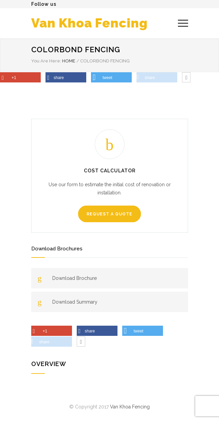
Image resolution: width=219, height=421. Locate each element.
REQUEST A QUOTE (109, 214)
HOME (68, 60)
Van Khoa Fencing (89, 23)
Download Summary (74, 302)
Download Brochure (74, 278)
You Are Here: (46, 60)
